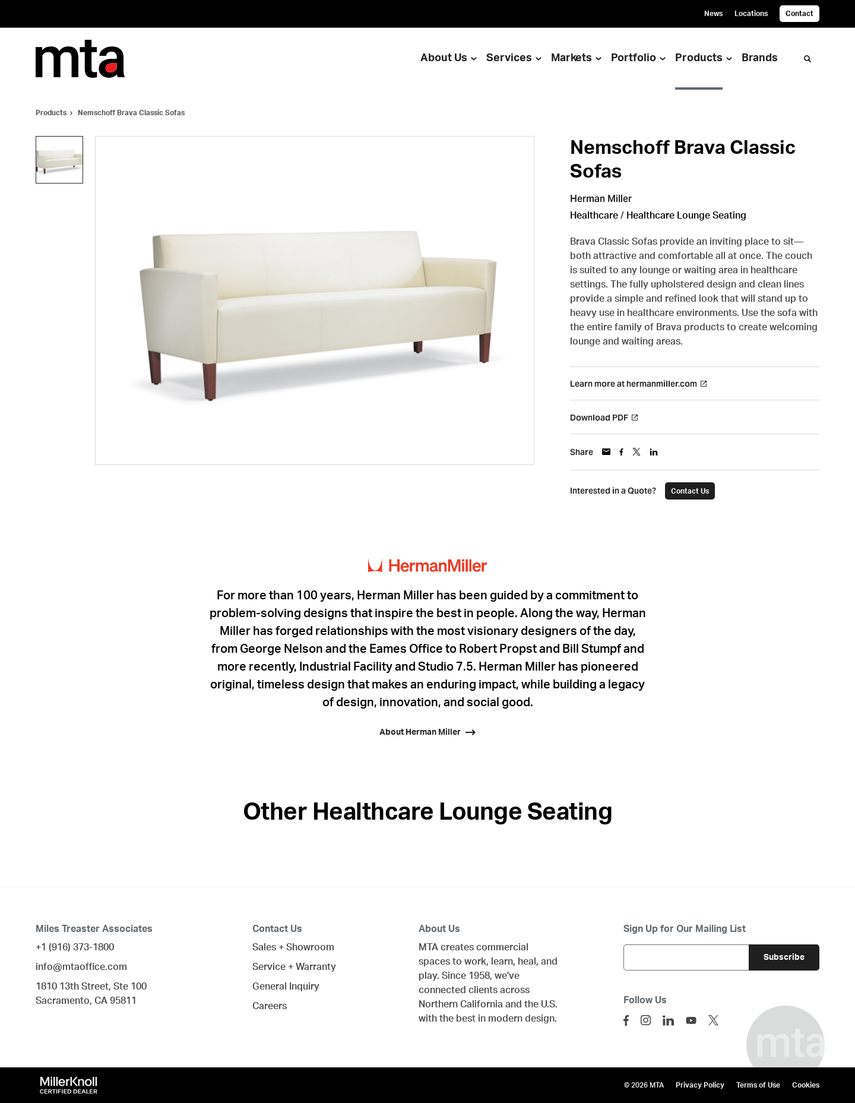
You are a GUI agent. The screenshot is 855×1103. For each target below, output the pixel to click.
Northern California (461, 1004)
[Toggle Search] (807, 59)
